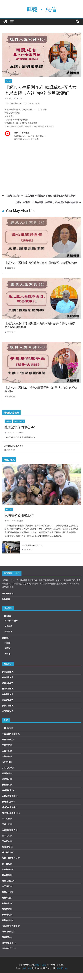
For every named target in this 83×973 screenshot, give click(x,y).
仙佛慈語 (6, 773)
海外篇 (7, 653)
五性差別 (6, 762)
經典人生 (8, 81)
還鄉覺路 (6, 937)
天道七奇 (6, 824)
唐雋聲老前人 (7, 694)
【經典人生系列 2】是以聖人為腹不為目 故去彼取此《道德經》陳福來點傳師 (40, 325)
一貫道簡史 (7, 616)
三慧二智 (6, 745)
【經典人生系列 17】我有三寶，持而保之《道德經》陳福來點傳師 (48, 202)
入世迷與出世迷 (8, 796)
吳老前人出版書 (8, 807)
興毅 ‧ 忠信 (41, 9)
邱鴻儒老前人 (7, 677)
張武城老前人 (7, 671)
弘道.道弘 (6, 846)
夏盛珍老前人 (7, 683)
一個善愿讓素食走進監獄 (32, 545)
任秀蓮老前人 (7, 711)
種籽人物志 (9, 509)
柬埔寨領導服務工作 (19, 515)
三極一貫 (6, 750)
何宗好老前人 (7, 700)
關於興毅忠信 (7, 593)
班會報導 (6, 875)
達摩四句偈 (7, 931)
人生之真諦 (7, 767)
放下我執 (6, 863)
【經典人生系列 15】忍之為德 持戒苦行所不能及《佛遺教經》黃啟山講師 (38, 195)
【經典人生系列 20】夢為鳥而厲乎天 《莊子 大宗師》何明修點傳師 (41, 389)
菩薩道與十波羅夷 (9, 926)
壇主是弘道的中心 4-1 (20, 427)
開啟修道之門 (7, 948)
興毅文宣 (6, 909)
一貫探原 (6, 728)
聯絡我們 (6, 599)
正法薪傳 (6, 869)
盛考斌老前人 (7, 688)
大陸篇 (7, 642)
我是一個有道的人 (9, 858)
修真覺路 (6, 784)
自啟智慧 (6, 903)
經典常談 (6, 897)
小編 (20, 98)
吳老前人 (8, 421)
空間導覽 (6, 886)
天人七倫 (6, 818)
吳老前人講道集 (19, 421)
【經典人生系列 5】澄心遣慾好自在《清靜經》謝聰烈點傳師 (41, 262)
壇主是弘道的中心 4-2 (13, 446)
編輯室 (21, 432)
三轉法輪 (6, 756)
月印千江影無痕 (11, 620)
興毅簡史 (6, 638)
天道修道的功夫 (8, 830)
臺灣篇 (7, 648)
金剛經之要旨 (7, 943)
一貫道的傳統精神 (9, 733)
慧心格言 (6, 852)
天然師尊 (8, 626)
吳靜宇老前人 (7, 705)
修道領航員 (7, 790)
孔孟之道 (6, 835)
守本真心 (6, 841)
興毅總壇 (6, 920)
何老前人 (6, 779)
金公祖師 (8, 631)
